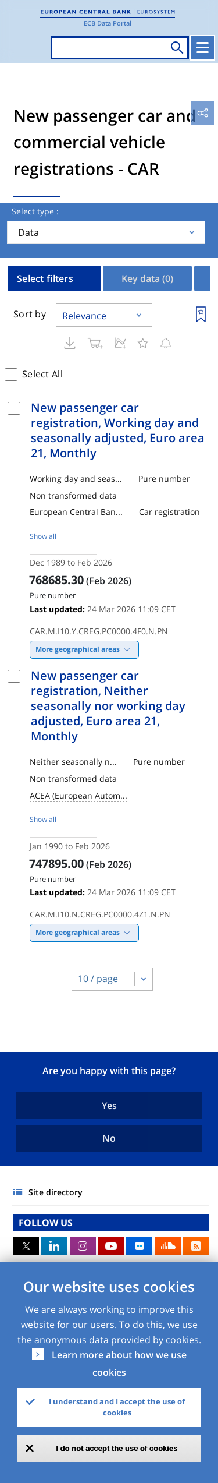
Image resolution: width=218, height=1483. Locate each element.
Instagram (83, 1246)
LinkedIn (54, 1246)
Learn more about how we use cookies (119, 1363)
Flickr (139, 1246)
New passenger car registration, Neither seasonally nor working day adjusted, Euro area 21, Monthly (108, 706)
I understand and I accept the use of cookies (117, 1407)
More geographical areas (77, 649)
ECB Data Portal (107, 23)
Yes (109, 1105)
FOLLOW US (46, 1222)
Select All (42, 374)
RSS (196, 1246)
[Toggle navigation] (202, 47)
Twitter (26, 1246)
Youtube (111, 1246)
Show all (43, 536)
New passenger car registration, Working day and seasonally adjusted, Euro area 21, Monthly (118, 430)
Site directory (55, 1192)
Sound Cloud (168, 1246)
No (109, 1138)
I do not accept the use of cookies (117, 1448)
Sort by (29, 314)
